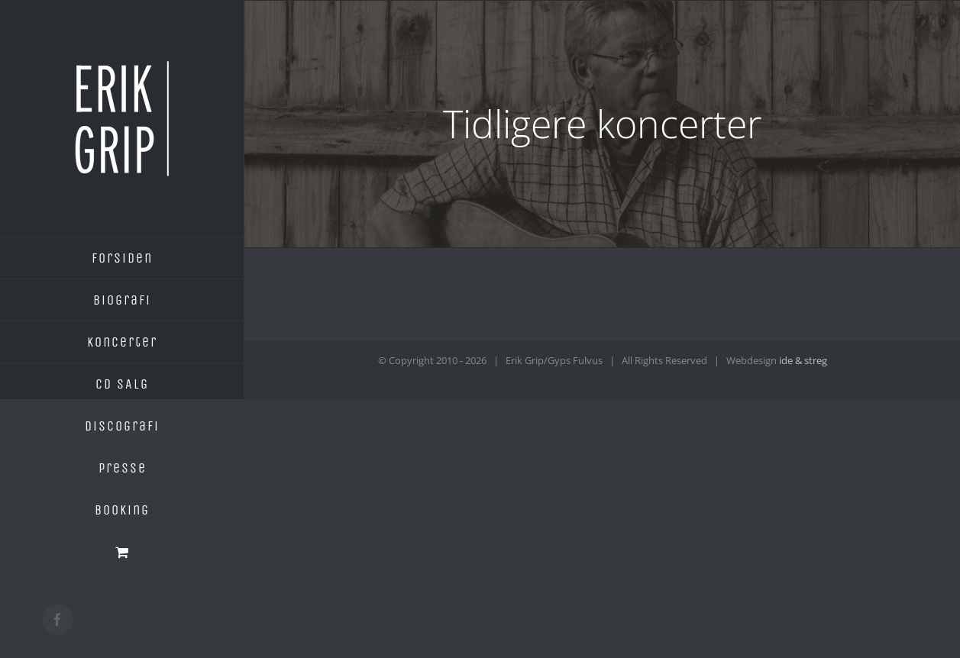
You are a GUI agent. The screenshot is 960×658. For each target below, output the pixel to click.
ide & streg (803, 360)
